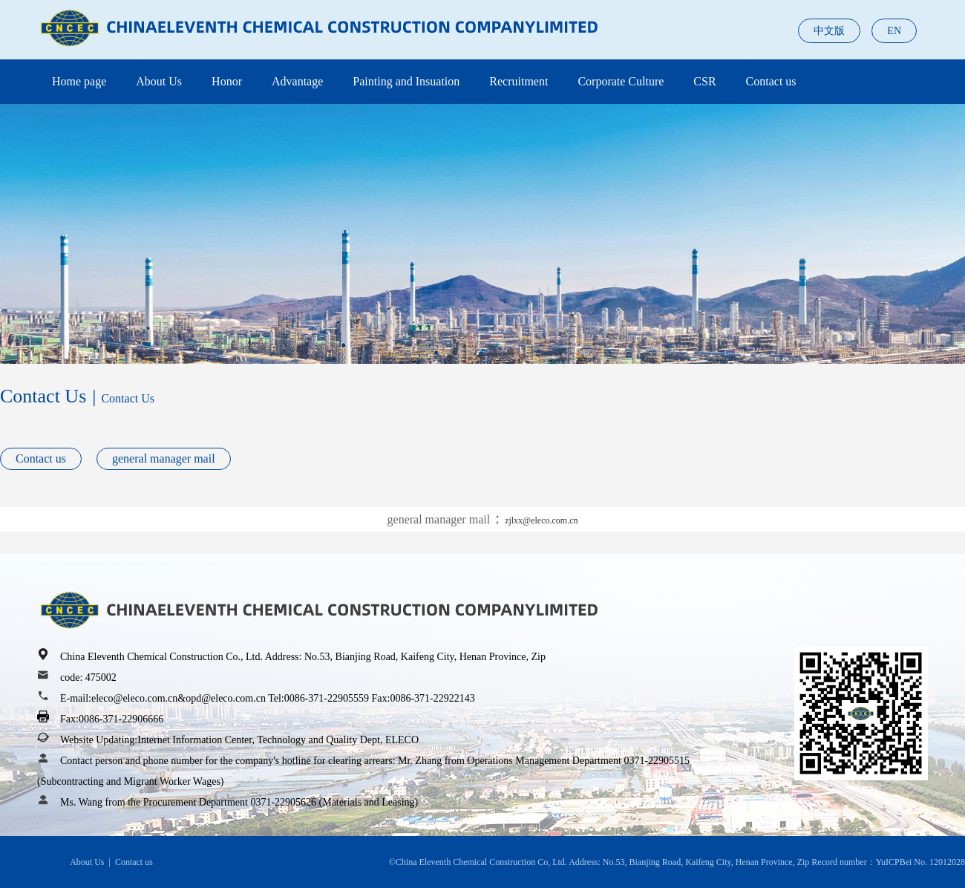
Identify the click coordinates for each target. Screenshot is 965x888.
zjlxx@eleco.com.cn (541, 520)
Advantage (297, 81)
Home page (79, 81)
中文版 (829, 30)
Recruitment (518, 81)
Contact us (771, 81)
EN (894, 30)
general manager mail (163, 458)
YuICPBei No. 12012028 (920, 862)
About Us (159, 81)
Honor (227, 81)
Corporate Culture (621, 81)
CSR (704, 81)
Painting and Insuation (406, 81)
